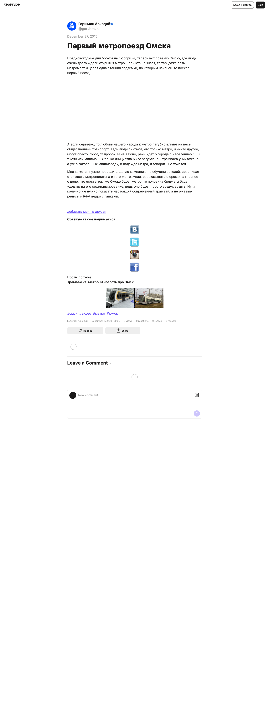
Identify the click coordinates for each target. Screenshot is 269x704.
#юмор (112, 313)
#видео (85, 313)
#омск (72, 313)
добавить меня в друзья (86, 211)
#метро (99, 313)
